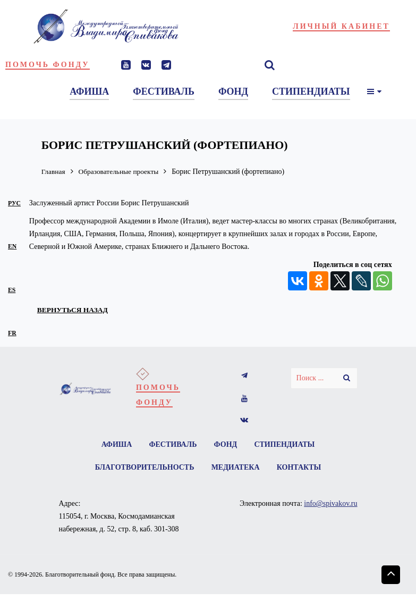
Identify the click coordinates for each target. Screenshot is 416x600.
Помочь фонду (47, 65)
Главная (53, 172)
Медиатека (235, 468)
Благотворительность (143, 468)
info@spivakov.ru (330, 505)
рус (14, 203)
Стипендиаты (285, 444)
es (11, 290)
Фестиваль (173, 444)
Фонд (225, 444)
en (12, 246)
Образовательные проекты (122, 172)
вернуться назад (74, 309)
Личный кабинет (341, 26)
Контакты (299, 468)
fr (12, 333)
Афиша (115, 444)
